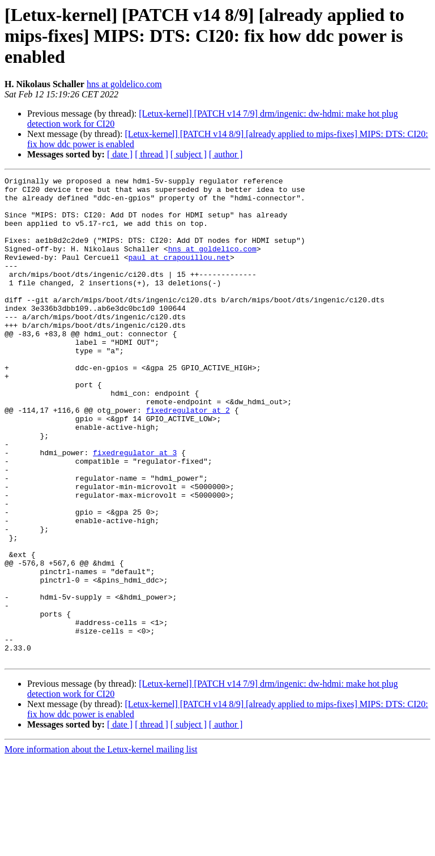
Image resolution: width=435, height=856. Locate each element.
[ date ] (120, 154)
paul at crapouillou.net (178, 274)
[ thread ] (151, 154)
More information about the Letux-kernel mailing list (101, 846)
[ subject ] (188, 154)
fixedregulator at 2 (188, 457)
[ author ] (226, 154)
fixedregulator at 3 (135, 508)
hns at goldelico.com (124, 84)
